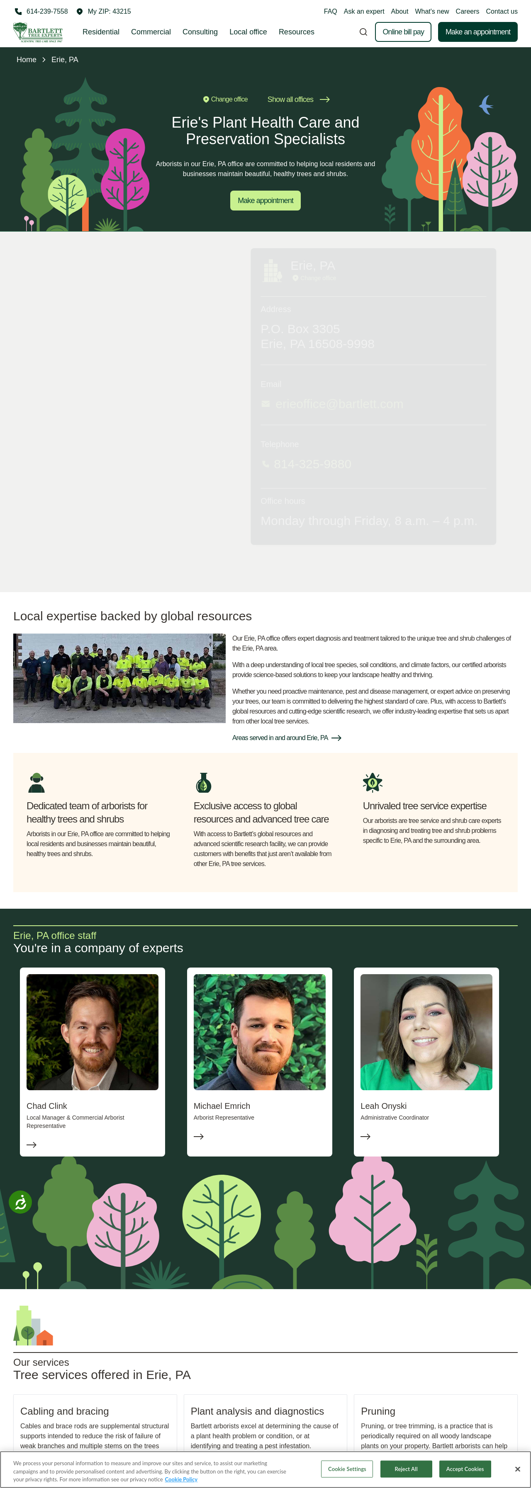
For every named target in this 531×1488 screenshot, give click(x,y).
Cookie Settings (347, 1469)
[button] (104, 12)
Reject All (406, 1469)
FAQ (330, 11)
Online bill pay (403, 32)
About (400, 11)
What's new (432, 11)
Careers (468, 11)
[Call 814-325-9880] (136, 464)
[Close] (518, 1469)
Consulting (200, 32)
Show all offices (299, 99)
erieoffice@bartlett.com (102, 404)
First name (362, 353)
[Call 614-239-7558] (40, 12)
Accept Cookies (465, 1469)
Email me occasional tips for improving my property (434, 525)
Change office (224, 99)
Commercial (151, 32)
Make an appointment (478, 32)
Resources (296, 32)
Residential (101, 32)
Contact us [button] (502, 11)
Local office (248, 32)
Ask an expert (364, 11)
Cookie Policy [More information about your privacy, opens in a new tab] (181, 1480)
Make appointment (265, 200)
